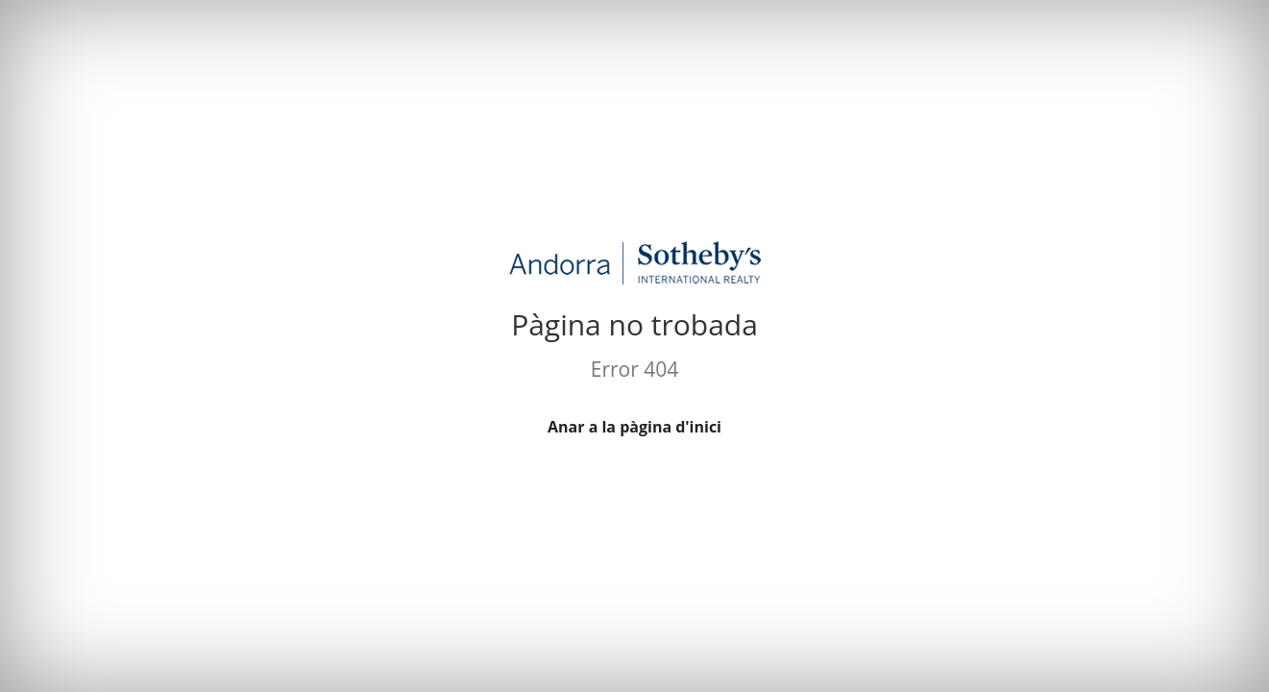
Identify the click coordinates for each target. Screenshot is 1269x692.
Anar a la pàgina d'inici (634, 426)
